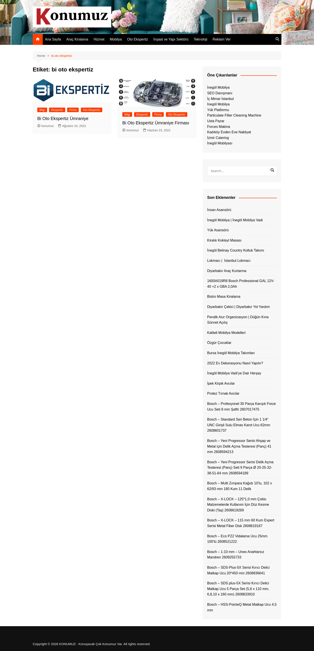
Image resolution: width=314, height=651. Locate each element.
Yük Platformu (218, 110)
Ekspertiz (57, 110)
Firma (73, 110)
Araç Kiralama (77, 39)
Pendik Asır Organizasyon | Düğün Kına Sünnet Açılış (238, 320)
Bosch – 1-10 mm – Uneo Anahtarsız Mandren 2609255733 (235, 554)
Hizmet (99, 39)
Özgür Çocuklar (219, 343)
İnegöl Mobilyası (219, 143)
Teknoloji (200, 39)
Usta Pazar (215, 121)
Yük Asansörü (218, 230)
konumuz (45, 126)
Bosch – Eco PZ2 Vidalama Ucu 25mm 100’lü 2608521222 (237, 539)
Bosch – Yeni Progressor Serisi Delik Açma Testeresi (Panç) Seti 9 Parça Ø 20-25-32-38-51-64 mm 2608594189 (240, 467)
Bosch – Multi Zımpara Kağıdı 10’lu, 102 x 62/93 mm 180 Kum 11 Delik (239, 486)
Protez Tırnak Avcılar (223, 393)
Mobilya (116, 39)
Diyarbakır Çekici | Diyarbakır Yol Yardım (238, 307)
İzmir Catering (218, 138)
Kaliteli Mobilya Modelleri (226, 333)
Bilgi (42, 110)
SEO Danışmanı (219, 93)
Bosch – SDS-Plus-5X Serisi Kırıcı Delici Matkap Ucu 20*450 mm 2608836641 (238, 570)
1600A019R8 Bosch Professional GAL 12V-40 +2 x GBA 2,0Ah (240, 283)
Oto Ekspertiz (137, 39)
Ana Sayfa (53, 39)
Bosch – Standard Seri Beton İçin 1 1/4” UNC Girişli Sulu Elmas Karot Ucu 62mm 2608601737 (238, 425)
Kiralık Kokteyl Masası (224, 240)
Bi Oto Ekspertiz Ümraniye (63, 118)
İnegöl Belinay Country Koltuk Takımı (235, 250)
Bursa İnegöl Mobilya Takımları (231, 353)
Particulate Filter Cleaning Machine (234, 115)
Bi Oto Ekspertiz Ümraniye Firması (155, 122)
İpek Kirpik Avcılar (221, 383)
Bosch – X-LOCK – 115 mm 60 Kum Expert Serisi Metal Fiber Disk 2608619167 (240, 523)
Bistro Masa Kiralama (223, 296)
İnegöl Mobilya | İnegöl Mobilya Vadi (235, 220)
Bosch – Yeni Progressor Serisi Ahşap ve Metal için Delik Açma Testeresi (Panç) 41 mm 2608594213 (239, 446)
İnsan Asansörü (219, 210)
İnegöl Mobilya (218, 87)
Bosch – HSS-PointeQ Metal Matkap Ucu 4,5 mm (241, 607)
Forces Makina (218, 127)
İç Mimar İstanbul (220, 99)
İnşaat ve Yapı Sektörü (171, 39)
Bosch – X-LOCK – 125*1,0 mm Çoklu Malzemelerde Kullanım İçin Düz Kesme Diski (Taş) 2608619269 (238, 504)
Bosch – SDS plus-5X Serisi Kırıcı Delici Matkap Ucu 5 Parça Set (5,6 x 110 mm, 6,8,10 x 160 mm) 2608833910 (238, 588)
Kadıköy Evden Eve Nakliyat (229, 132)
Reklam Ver (222, 39)
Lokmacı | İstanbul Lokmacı (229, 260)
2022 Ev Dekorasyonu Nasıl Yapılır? (235, 363)
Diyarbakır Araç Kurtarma (226, 271)
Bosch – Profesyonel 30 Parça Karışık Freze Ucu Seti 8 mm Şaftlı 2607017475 (241, 406)
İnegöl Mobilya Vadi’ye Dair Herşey (234, 373)
